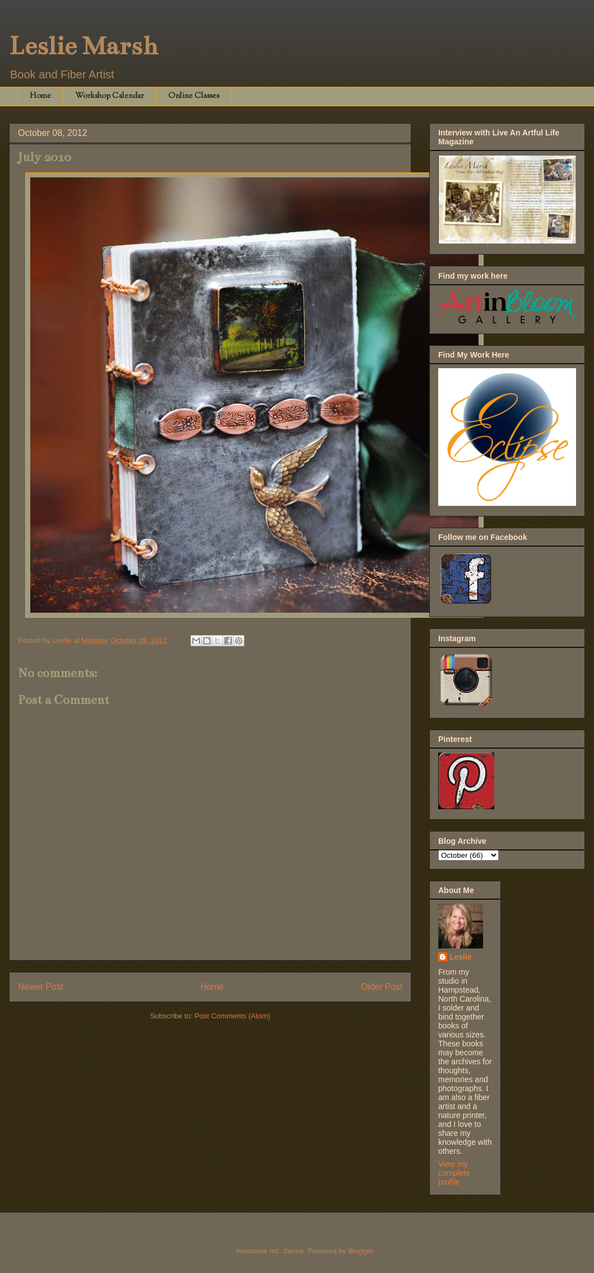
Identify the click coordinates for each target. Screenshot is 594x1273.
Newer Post (40, 987)
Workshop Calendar (109, 96)
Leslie (460, 956)
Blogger (360, 1251)
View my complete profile (454, 1172)
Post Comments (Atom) (232, 1016)
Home (40, 96)
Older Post (381, 987)
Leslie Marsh (83, 46)
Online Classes (193, 96)
